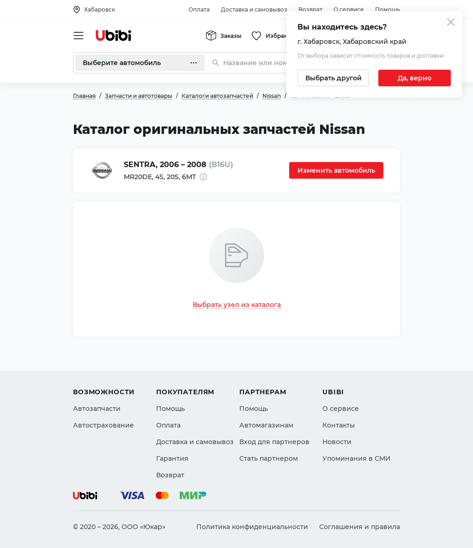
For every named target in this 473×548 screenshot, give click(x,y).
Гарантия (172, 454)
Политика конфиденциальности (252, 527)
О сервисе (349, 9)
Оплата (199, 9)
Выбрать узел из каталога (237, 305)
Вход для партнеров (274, 437)
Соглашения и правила (359, 527)
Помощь (387, 9)
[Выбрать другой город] (333, 78)
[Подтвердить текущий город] (414, 78)
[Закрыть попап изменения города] (450, 23)
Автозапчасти (97, 404)
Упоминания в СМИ (356, 454)
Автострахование (103, 420)
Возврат (310, 9)
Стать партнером (268, 454)
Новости (337, 437)
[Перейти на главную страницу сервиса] (113, 35)
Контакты (338, 420)
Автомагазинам (266, 420)
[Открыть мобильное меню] (78, 35)
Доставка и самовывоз (254, 9)
